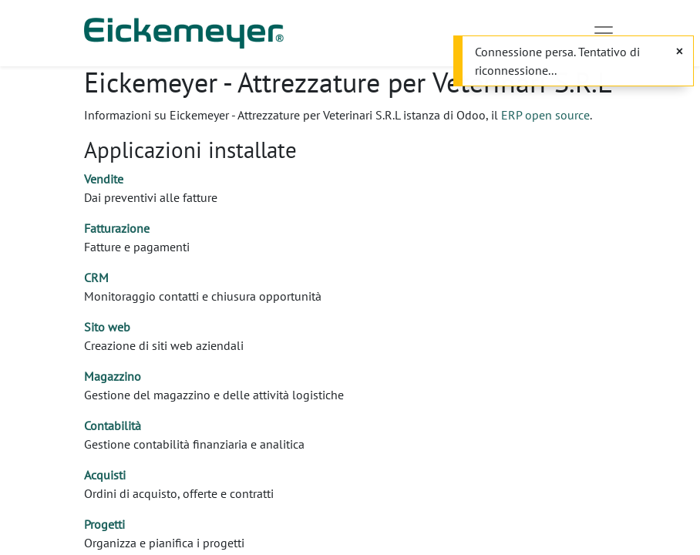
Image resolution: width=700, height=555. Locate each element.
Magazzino (112, 376)
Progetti (104, 524)
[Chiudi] (679, 51)
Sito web (107, 327)
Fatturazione (117, 228)
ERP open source (545, 115)
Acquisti (105, 475)
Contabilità (112, 425)
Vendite (103, 179)
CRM (96, 277)
